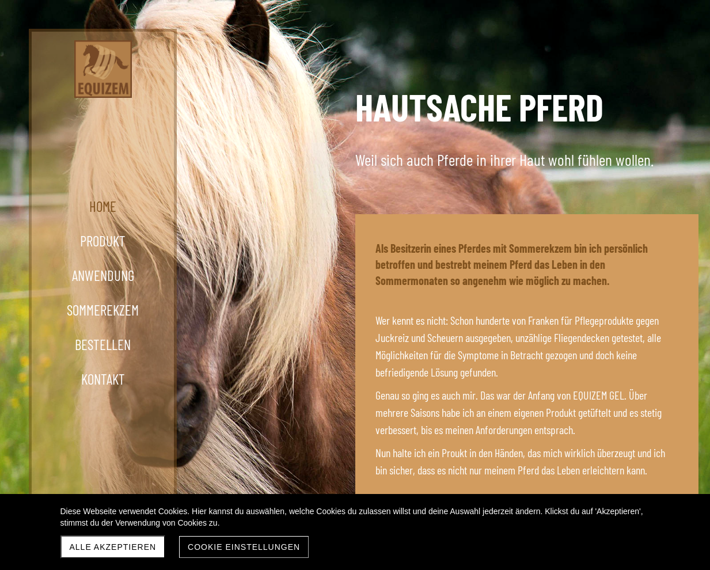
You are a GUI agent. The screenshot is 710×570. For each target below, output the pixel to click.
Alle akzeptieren (113, 547)
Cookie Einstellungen (244, 547)
